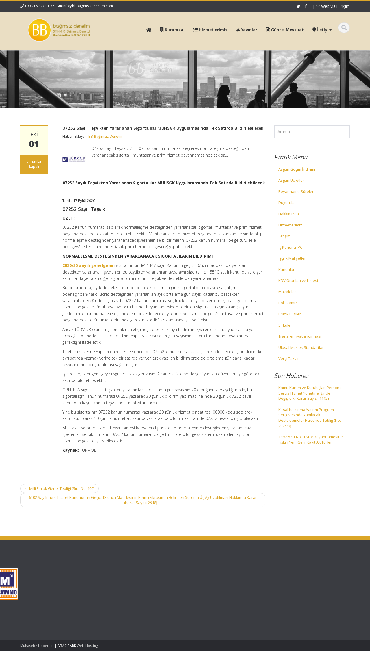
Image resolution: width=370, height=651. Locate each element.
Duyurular (287, 202)
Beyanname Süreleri (296, 191)
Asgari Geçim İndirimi (296, 169)
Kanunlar (286, 269)
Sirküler (285, 325)
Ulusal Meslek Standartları (301, 347)
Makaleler (287, 291)
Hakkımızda (288, 213)
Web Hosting (87, 645)
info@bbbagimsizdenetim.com (87, 5)
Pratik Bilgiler (289, 314)
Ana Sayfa (144, 572)
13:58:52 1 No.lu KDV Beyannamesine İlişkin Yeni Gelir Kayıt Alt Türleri (310, 439)
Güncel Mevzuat (149, 588)
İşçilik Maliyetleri (292, 258)
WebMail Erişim (333, 6)
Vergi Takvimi (289, 358)
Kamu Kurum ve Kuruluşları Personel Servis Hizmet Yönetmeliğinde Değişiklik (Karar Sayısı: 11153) (310, 393)
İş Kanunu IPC (290, 247)
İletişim (284, 236)
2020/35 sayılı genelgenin (88, 265)
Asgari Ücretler (291, 180)
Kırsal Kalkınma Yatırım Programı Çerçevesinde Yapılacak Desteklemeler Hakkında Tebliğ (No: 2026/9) (309, 417)
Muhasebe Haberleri (37, 645)
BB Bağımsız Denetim (105, 136)
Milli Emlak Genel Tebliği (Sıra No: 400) (59, 488)
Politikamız (287, 302)
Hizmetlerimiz (290, 225)
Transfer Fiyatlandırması (299, 336)
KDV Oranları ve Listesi (298, 280)
